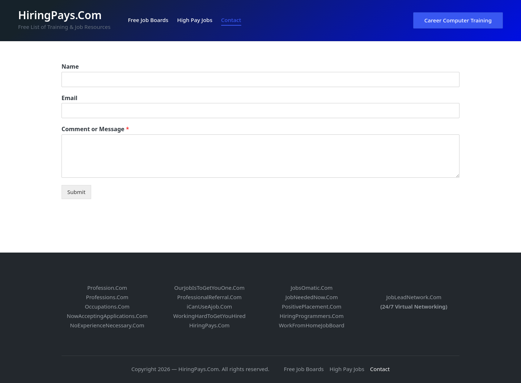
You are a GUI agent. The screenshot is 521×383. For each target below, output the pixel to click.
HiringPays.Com (60, 15)
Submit (76, 191)
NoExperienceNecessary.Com (107, 325)
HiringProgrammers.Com (312, 315)
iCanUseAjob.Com (209, 306)
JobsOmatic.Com (311, 287)
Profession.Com (107, 287)
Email (69, 98)
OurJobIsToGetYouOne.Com (209, 287)
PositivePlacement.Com (312, 306)
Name (70, 66)
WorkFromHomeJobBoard (311, 325)
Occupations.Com (107, 306)
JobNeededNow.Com (311, 297)
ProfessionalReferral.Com (209, 297)
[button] (458, 20)
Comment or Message (95, 129)
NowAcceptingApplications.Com (107, 315)
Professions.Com (107, 297)
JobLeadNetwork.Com (413, 297)
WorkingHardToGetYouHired (209, 315)
